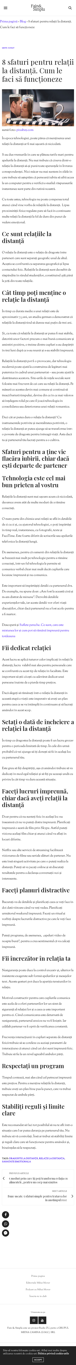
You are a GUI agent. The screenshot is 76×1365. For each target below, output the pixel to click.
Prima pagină (8, 21)
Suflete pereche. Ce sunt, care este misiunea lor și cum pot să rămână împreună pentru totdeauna (35, 631)
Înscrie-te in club (38, 1296)
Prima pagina (38, 1276)
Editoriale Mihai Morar (38, 1283)
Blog (23, 21)
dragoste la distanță (23, 1158)
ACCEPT (38, 1360)
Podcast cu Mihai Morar (38, 1289)
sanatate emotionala (16, 1161)
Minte (4, 48)
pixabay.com (24, 130)
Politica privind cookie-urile (53, 1354)
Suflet (11, 48)
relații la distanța (52, 1158)
